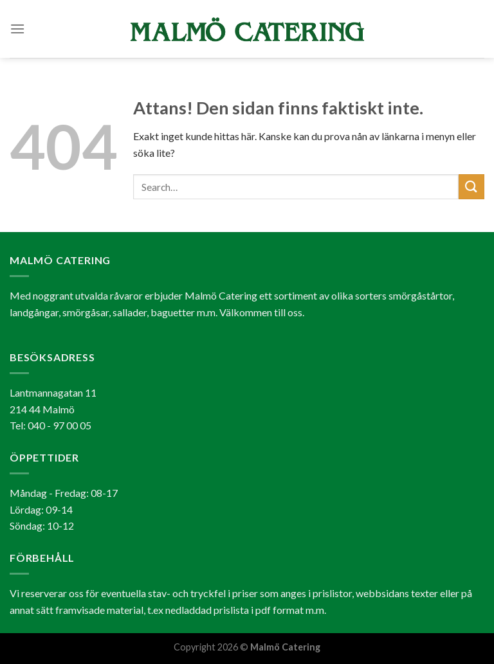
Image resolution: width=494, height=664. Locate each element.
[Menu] (17, 28)
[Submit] (471, 186)
